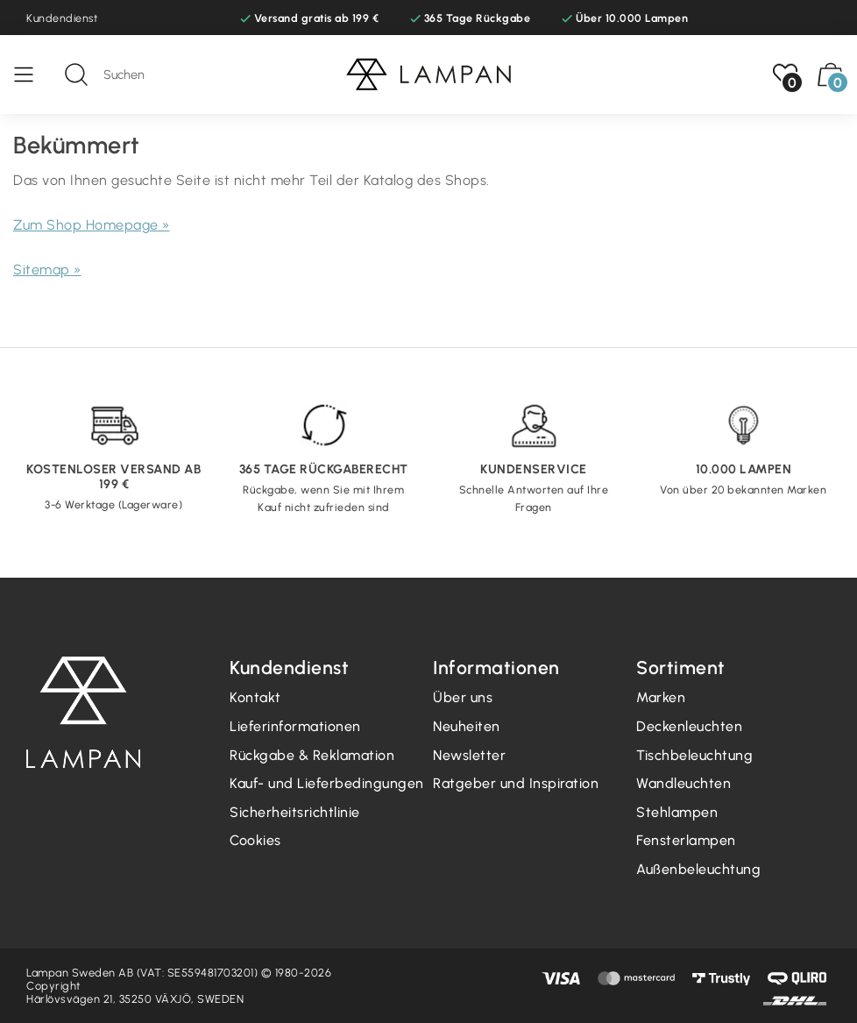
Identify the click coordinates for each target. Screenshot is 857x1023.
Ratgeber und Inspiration (515, 783)
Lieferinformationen (295, 726)
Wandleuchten (683, 783)
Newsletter (469, 755)
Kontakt (255, 697)
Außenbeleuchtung (698, 869)
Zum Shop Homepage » (91, 225)
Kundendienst (61, 18)
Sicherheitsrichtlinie (295, 812)
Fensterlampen (686, 840)
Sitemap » (47, 269)
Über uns (462, 697)
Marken (660, 697)
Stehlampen (677, 812)
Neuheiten (466, 726)
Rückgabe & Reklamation (312, 755)
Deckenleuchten (689, 726)
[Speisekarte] (32, 74)
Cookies (255, 840)
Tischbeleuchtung (694, 755)
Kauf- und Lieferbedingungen (327, 783)
